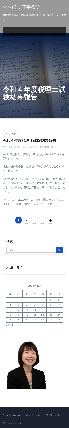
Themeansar (13, 423)
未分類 (12, 134)
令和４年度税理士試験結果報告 (29, 140)
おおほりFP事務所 (21, 7)
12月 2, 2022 (12, 147)
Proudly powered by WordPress (21, 415)
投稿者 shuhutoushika (38, 147)
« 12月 (9, 325)
